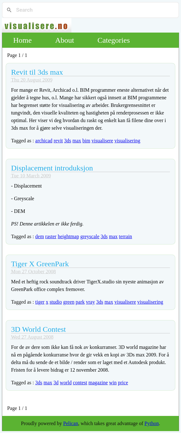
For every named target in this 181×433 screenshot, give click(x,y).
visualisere (102, 140)
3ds (67, 140)
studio (56, 302)
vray (90, 302)
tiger (40, 302)
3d (55, 382)
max (76, 140)
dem (39, 236)
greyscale (89, 236)
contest (80, 382)
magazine (98, 382)
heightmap (68, 236)
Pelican (70, 423)
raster (51, 236)
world (65, 382)
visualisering (127, 140)
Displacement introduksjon (52, 168)
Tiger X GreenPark (40, 264)
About (64, 40)
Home (22, 40)
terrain (125, 236)
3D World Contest (38, 329)
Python (151, 423)
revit (58, 140)
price (123, 382)
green (69, 302)
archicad (43, 140)
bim (86, 140)
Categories (113, 40)
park (80, 302)
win (113, 382)
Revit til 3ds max (37, 72)
